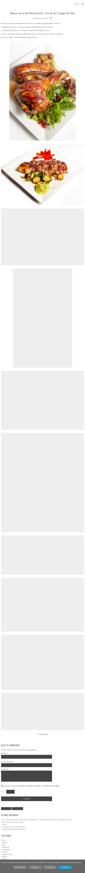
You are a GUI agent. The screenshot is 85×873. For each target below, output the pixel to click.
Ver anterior (6, 808)
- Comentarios (44, 18)
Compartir (42, 734)
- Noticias (4, 852)
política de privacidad (51, 786)
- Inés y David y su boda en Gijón (12, 822)
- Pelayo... (4, 824)
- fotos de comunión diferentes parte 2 (13, 829)
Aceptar (65, 867)
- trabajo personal (7, 854)
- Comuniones (6, 850)
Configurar (35, 867)
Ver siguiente (17, 808)
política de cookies (33, 786)
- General (4, 842)
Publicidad (36, 18)
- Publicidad (5, 847)
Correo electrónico (7, 762)
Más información (20, 867)
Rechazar (50, 867)
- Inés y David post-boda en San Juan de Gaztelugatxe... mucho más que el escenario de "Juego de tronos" (36, 820)
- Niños (3, 859)
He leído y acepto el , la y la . (31, 786)
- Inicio (3, 840)
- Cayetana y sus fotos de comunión (13, 827)
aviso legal (21, 786)
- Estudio (4, 857)
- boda (3, 845)
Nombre (4, 753)
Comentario (5, 769)
